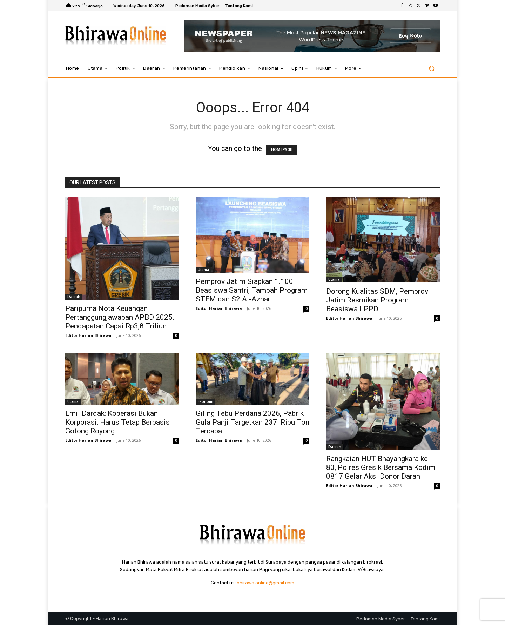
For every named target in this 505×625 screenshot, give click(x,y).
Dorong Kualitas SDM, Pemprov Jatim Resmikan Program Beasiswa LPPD (377, 300)
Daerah (73, 296)
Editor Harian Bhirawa (88, 335)
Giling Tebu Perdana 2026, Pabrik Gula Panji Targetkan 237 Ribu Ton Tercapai (252, 422)
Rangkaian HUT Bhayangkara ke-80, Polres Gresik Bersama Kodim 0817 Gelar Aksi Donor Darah (380, 467)
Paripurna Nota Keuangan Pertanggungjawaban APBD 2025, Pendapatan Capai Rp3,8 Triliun (119, 317)
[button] (431, 68)
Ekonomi (205, 401)
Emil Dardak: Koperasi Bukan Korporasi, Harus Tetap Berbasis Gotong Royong (117, 422)
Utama (203, 269)
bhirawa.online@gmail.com (265, 582)
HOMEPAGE (281, 149)
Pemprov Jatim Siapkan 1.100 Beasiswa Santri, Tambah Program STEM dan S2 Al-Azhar (252, 290)
